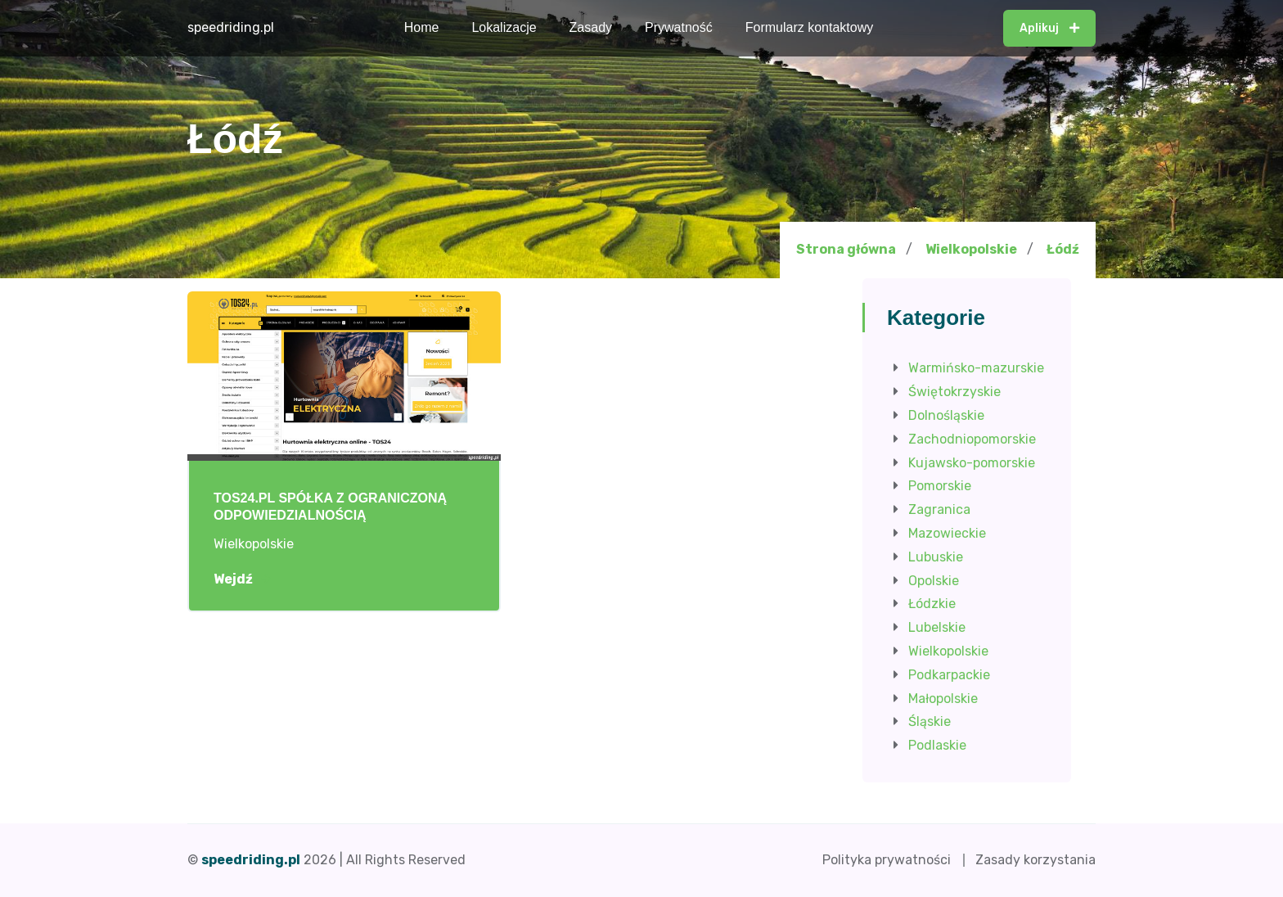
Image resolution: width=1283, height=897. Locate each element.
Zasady (590, 27)
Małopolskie (943, 698)
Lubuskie (935, 557)
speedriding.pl (230, 27)
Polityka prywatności (886, 860)
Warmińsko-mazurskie (976, 368)
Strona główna (846, 249)
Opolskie (933, 580)
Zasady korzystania (1035, 860)
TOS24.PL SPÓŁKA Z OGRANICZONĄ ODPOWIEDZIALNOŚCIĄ (330, 506)
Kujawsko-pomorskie (971, 463)
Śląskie (929, 721)
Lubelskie (937, 627)
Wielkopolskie (971, 249)
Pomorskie (939, 486)
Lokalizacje (503, 27)
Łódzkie (932, 603)
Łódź (1063, 249)
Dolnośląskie (946, 415)
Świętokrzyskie (954, 391)
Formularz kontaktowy (809, 27)
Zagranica (939, 509)
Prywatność (679, 27)
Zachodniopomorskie (972, 439)
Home (421, 27)
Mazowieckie (947, 533)
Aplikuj (1049, 28)
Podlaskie (937, 745)
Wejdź (242, 579)
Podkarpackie (949, 675)
